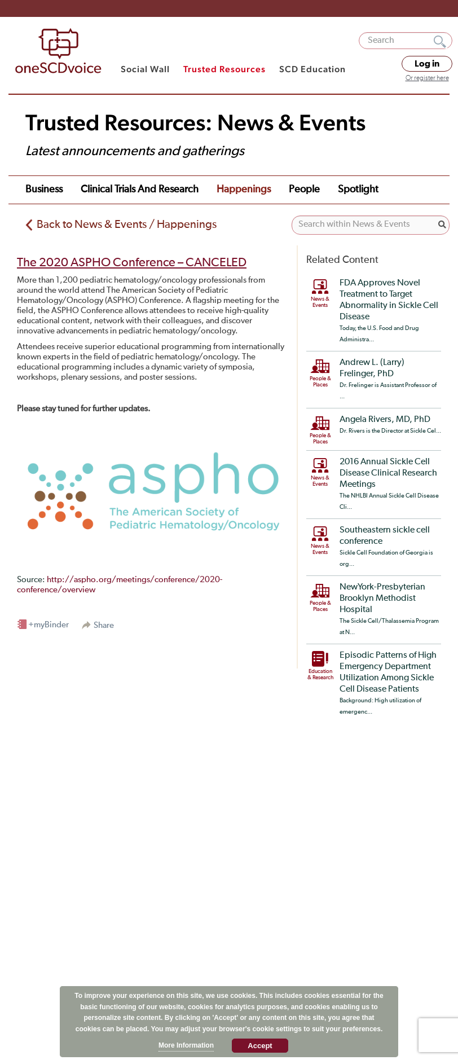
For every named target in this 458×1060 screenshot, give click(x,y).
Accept (260, 1045)
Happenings (244, 189)
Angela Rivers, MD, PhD (385, 419)
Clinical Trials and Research (140, 189)
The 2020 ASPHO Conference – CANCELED (131, 263)
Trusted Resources (224, 69)
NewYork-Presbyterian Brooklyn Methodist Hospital (382, 598)
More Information (186, 1045)
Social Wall (145, 69)
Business (44, 189)
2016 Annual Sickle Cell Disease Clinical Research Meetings (388, 473)
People (304, 189)
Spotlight (358, 189)
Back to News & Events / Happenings (127, 224)
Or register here (427, 78)
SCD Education (312, 69)
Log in (427, 63)
